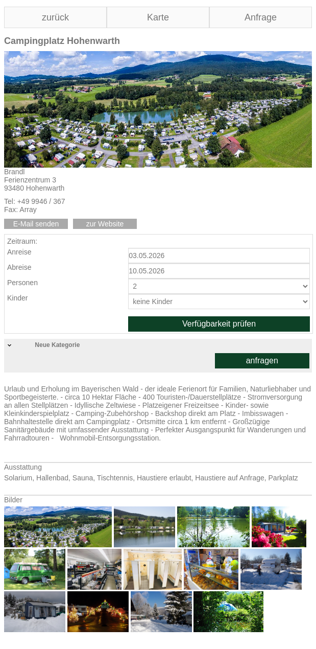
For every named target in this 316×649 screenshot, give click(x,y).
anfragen (262, 360)
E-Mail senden (36, 224)
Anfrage (261, 17)
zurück (55, 17)
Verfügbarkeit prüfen (219, 323)
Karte (158, 17)
